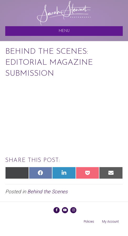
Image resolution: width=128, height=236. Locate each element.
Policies (89, 221)
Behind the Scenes (47, 192)
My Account (110, 221)
